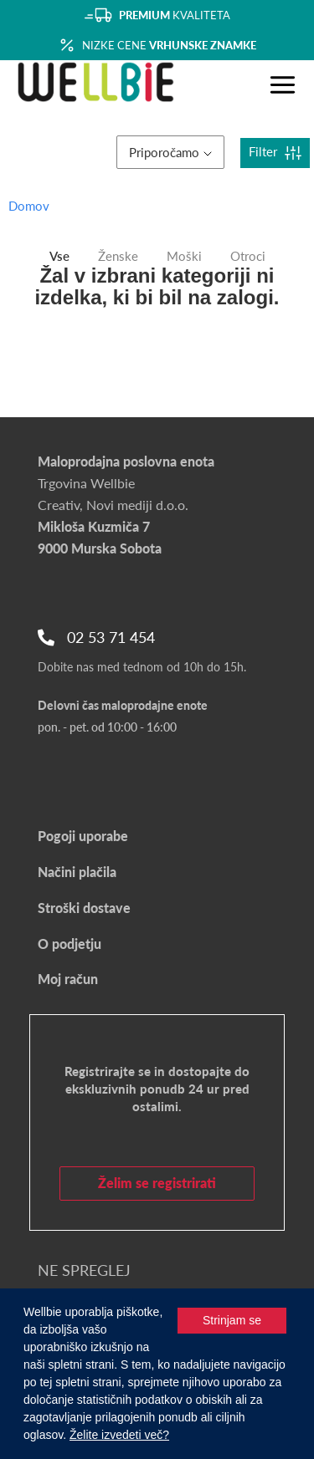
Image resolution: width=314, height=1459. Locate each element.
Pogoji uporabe (83, 836)
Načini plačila (77, 872)
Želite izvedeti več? (119, 1434)
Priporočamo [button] (170, 152)
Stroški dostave (84, 908)
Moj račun (68, 979)
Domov (28, 205)
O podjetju (69, 943)
